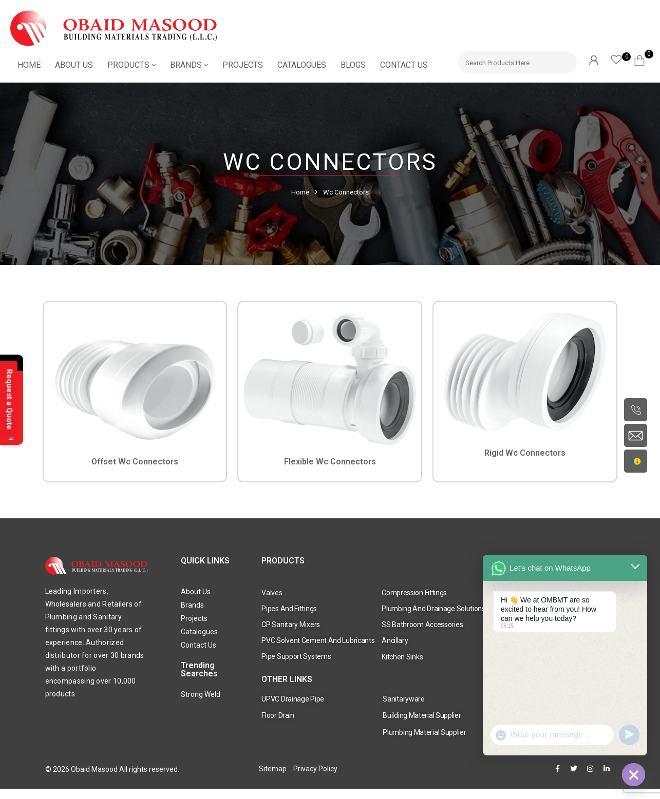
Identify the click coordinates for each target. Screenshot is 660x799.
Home (300, 192)
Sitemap (273, 769)
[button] (643, 59)
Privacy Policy (315, 769)
